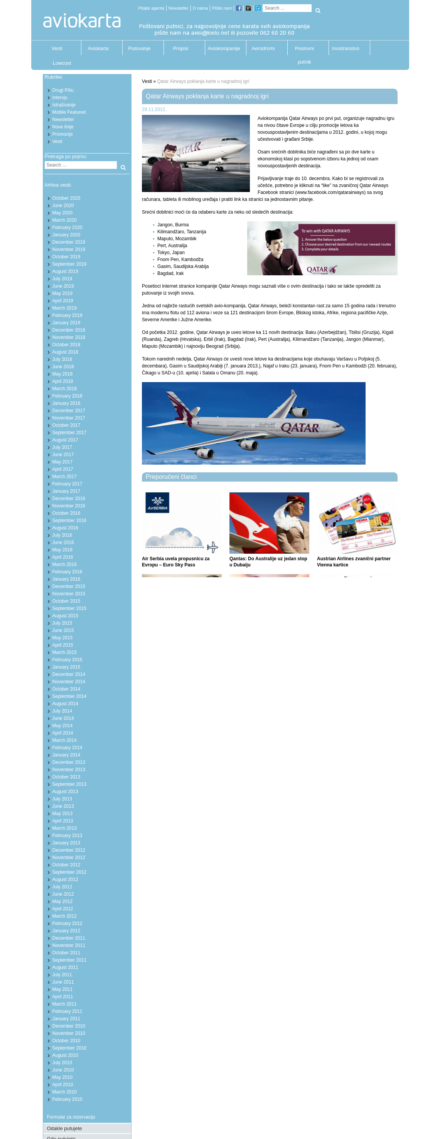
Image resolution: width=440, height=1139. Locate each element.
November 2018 (68, 337)
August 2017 (65, 440)
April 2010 (62, 1084)
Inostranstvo (345, 48)
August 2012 (65, 879)
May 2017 (62, 462)
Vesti (56, 48)
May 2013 (62, 813)
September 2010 (69, 1048)
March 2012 (64, 916)
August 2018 (65, 352)
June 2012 (63, 894)
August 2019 (65, 271)
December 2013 (68, 762)
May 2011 (62, 989)
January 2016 (66, 579)
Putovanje (139, 48)
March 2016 (64, 564)
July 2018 (62, 359)
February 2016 (67, 572)
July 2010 (62, 1062)
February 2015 (67, 659)
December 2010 (68, 1026)
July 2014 (62, 711)
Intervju (59, 97)
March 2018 (64, 388)
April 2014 (62, 733)
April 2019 (62, 300)
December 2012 (68, 850)
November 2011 (68, 945)
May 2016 (62, 550)
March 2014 (64, 740)
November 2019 (68, 249)
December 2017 (68, 410)
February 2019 (67, 315)
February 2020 (67, 227)
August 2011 (65, 967)
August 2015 (65, 615)
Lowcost (62, 63)
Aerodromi (263, 48)
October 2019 (66, 256)
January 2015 (66, 667)
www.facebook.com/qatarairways (330, 192)
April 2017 (62, 469)
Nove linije (63, 127)
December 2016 (68, 498)
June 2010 (63, 1070)
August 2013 (65, 791)
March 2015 (64, 652)
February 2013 (67, 835)
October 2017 (66, 425)
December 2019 (68, 242)
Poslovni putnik (304, 50)
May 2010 (62, 1077)
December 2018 (68, 330)
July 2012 (62, 887)
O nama (200, 8)
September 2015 (69, 608)
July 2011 (62, 974)
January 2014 (66, 755)
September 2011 (69, 960)
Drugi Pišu (63, 90)
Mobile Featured (69, 112)
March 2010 (64, 1092)
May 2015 (62, 637)
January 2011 (66, 1018)
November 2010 (68, 1033)
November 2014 (68, 681)
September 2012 (69, 872)
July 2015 (62, 623)
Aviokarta (98, 48)
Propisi (181, 48)
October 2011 (66, 952)
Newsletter (179, 8)
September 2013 (69, 784)
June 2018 (63, 366)
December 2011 (68, 938)
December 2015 (68, 586)
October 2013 (66, 777)
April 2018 (62, 381)
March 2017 (64, 476)
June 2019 (63, 286)
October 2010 (66, 1040)
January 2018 (66, 403)
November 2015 (68, 593)
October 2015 (66, 601)
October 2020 (66, 198)
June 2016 (63, 542)
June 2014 (63, 718)
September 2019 (69, 264)
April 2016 (62, 557)
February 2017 (67, 484)
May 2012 (62, 901)
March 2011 (64, 1004)
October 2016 (66, 513)
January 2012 (66, 930)
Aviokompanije (222, 48)
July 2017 (62, 447)
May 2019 (62, 293)
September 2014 (69, 696)
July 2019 (62, 278)
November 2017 (68, 418)
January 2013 (66, 843)
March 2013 (64, 828)
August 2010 (65, 1055)
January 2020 (66, 235)
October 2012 (66, 865)
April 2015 (62, 645)
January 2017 (66, 491)
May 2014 (62, 725)
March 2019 (64, 308)
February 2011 (67, 1011)
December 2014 (68, 674)
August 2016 (65, 528)
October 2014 (66, 689)
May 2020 (62, 213)
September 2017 (69, 432)
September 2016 (69, 520)
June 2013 (63, 806)
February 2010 (67, 1099)
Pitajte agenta (151, 8)
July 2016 (62, 535)
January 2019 (66, 322)
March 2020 (64, 220)
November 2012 (68, 857)
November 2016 (68, 506)
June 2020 (63, 205)
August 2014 (65, 703)
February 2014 (67, 747)
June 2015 (63, 630)
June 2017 (63, 454)
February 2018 (67, 396)
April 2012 (62, 909)
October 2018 (66, 344)
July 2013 (62, 799)
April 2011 (62, 996)
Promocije (62, 134)
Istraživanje (64, 105)
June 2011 (63, 982)
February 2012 (67, 923)
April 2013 (62, 821)
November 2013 (68, 769)
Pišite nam (222, 8)
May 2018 (62, 374)
